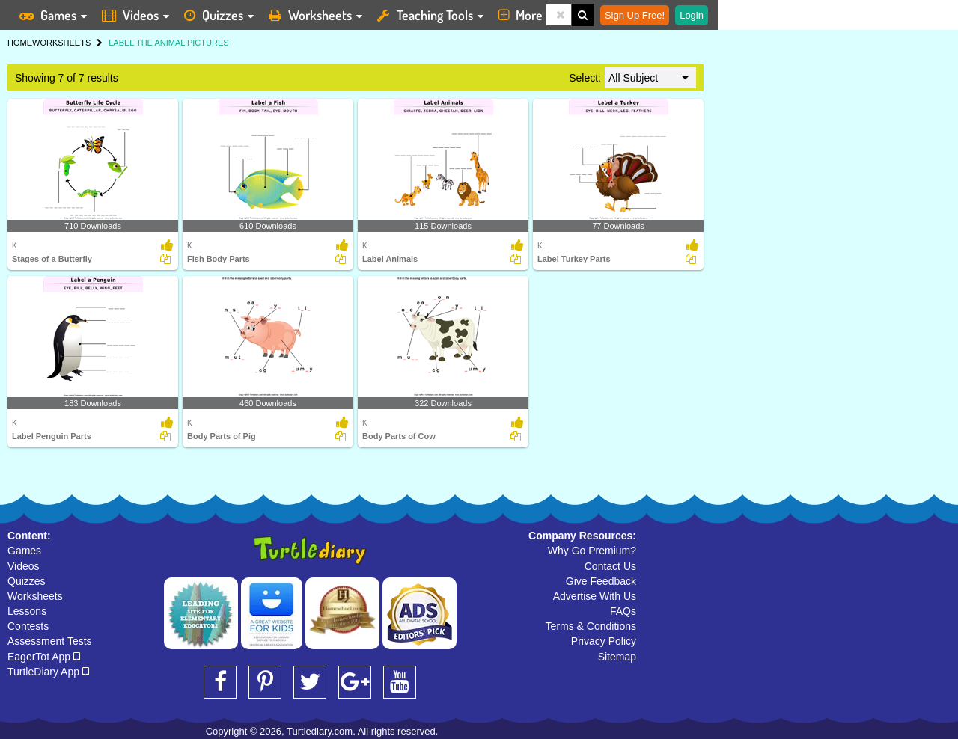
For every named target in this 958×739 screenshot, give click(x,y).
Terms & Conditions (591, 626)
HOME (19, 42)
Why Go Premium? (592, 550)
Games (24, 550)
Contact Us (610, 566)
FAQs (623, 611)
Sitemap (617, 657)
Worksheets (35, 596)
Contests (28, 626)
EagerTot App (43, 657)
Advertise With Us (594, 596)
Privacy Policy (603, 641)
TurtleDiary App (48, 672)
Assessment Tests (49, 641)
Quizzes (26, 581)
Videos (23, 566)
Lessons (26, 611)
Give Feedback (601, 581)
